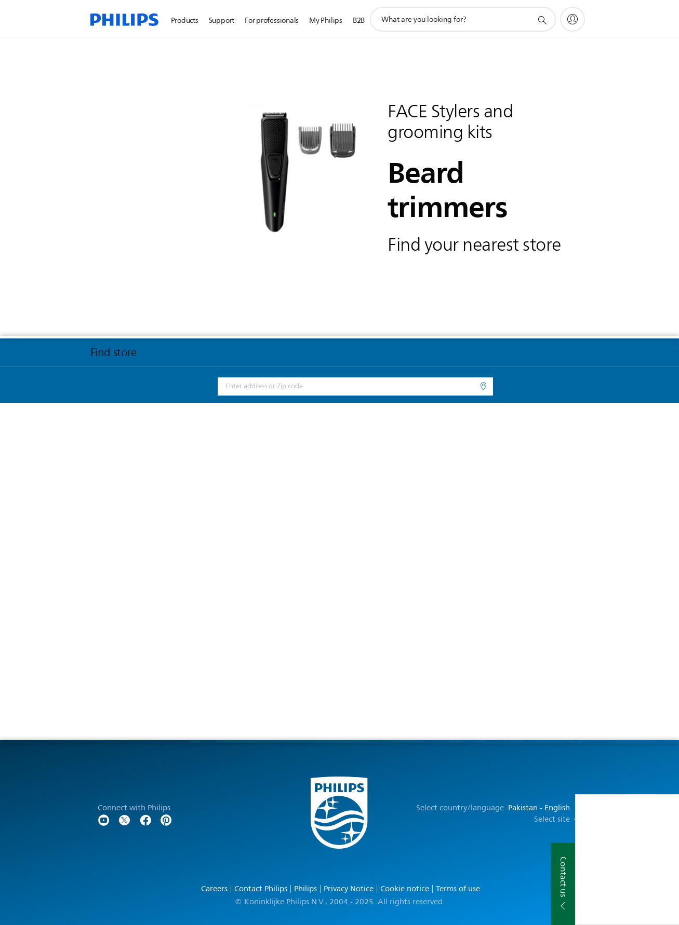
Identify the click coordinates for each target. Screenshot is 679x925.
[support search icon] (542, 19)
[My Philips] (572, 19)
